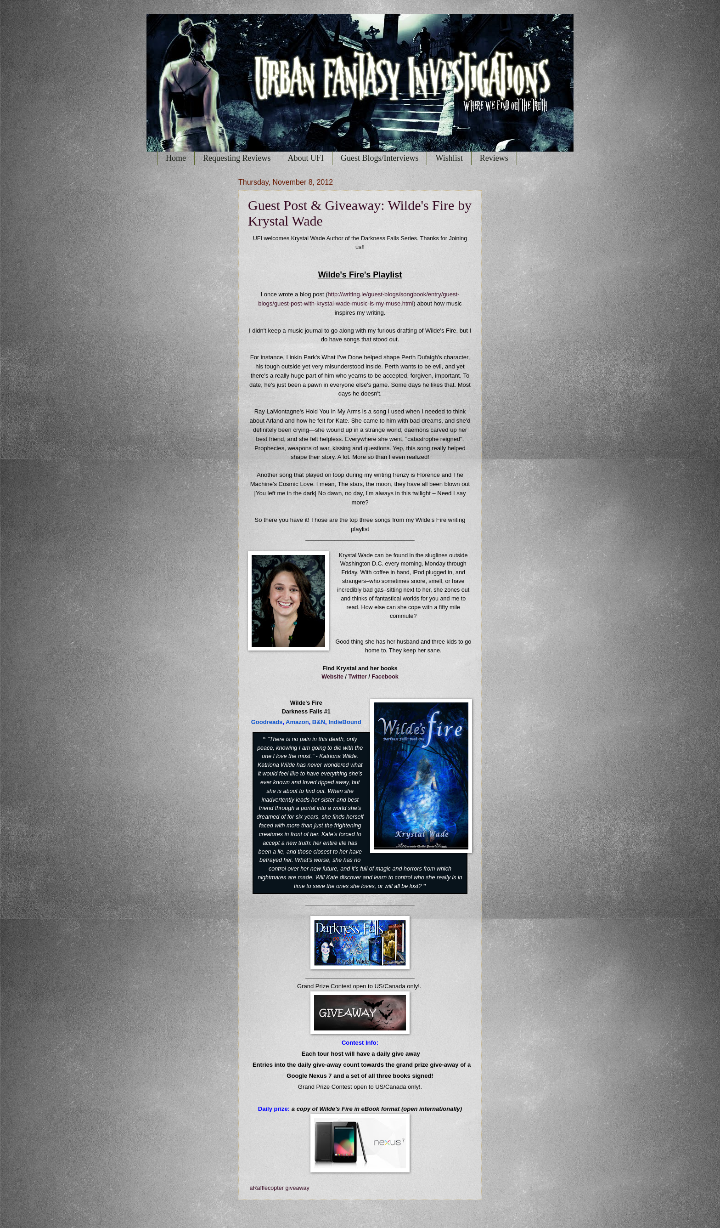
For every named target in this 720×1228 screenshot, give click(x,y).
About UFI (305, 158)
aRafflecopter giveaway (279, 1188)
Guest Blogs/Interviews (379, 158)
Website (332, 676)
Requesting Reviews (236, 158)
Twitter (358, 676)
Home (176, 158)
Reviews (494, 158)
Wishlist (448, 158)
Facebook (385, 676)
